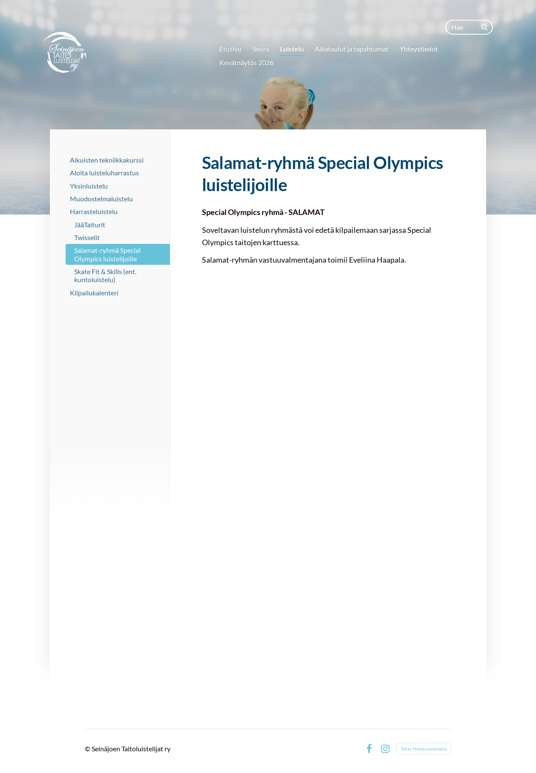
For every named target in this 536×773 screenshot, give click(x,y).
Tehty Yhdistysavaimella (424, 748)
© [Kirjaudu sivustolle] (88, 748)
